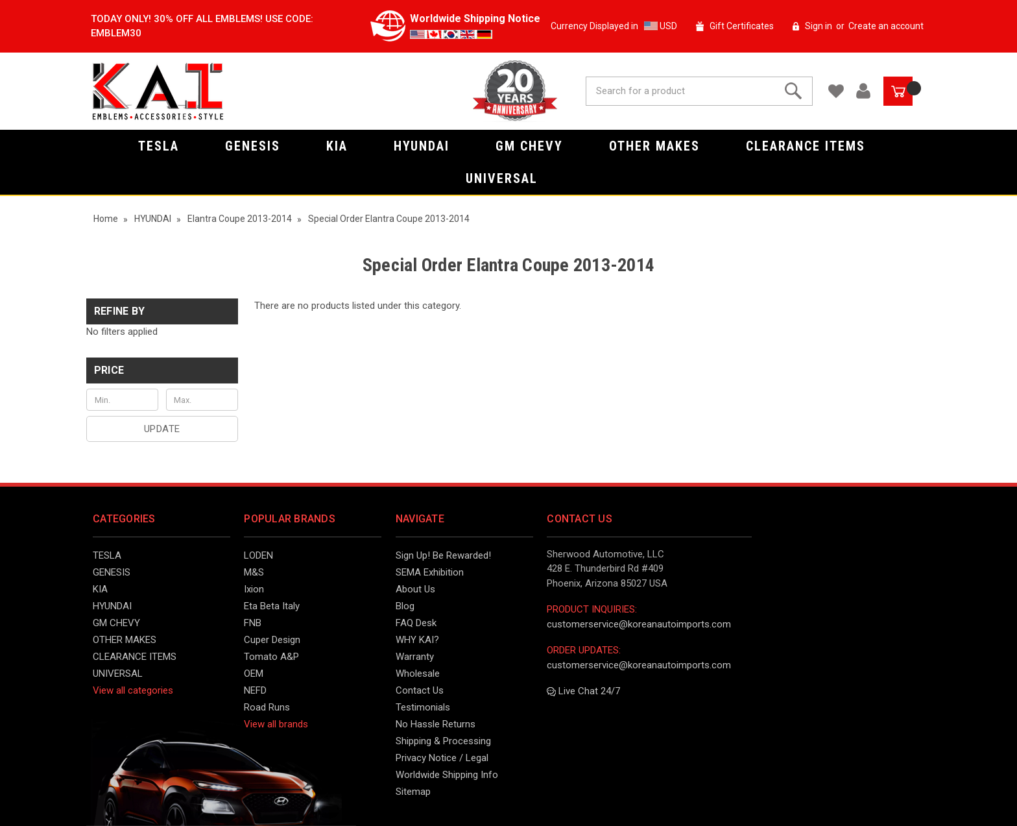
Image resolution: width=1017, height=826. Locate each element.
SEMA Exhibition (430, 572)
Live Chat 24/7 (583, 691)
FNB (252, 623)
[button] (162, 370)
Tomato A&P (271, 656)
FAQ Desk (416, 623)
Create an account (886, 26)
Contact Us (420, 690)
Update (162, 429)
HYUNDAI (428, 146)
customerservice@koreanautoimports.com (639, 624)
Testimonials (423, 707)
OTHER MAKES (661, 146)
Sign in (818, 26)
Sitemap (413, 791)
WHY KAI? (417, 640)
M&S (254, 572)
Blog (405, 606)
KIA (343, 146)
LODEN (258, 555)
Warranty (415, 656)
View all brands (276, 724)
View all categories (133, 690)
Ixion (254, 589)
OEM (253, 673)
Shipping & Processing (443, 741)
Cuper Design (272, 640)
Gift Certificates (742, 26)
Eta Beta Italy (272, 606)
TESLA (165, 146)
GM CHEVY (536, 146)
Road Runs (267, 707)
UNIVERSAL (508, 178)
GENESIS (259, 146)
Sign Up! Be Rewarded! (443, 555)
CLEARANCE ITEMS (812, 146)
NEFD (255, 690)
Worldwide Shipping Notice (475, 18)
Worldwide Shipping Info (447, 775)
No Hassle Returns (435, 724)
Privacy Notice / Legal (442, 758)
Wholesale (418, 673)
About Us (415, 589)
